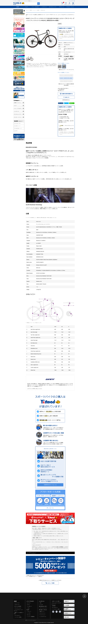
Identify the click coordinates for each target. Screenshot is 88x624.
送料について (18, 125)
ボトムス (28, 614)
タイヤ (28, 604)
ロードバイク (17, 602)
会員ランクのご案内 (56, 601)
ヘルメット (29, 611)
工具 (40, 602)
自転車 (17, 6)
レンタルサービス (43, 616)
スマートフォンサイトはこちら (31, 620)
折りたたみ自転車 (18, 606)
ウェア (26, 6)
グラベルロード (17, 615)
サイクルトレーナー (52, 6)
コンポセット (29, 606)
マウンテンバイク (18, 608)
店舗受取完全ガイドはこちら (50, 484)
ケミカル (41, 604)
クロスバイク (17, 604)
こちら (63, 90)
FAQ (16, 130)
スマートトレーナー (43, 608)
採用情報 (53, 605)
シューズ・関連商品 (30, 616)
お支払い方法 (18, 123)
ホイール (28, 602)
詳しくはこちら (50, 507)
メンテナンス (44, 6)
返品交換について (19, 128)
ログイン (36, 576)
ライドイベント (42, 613)
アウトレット (61, 6)
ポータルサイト (55, 607)
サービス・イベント (70, 6)
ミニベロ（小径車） (18, 617)
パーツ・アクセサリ (35, 6)
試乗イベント (42, 611)
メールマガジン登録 (56, 609)
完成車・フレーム (17, 102)
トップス (28, 613)
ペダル (28, 608)
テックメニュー (42, 614)
